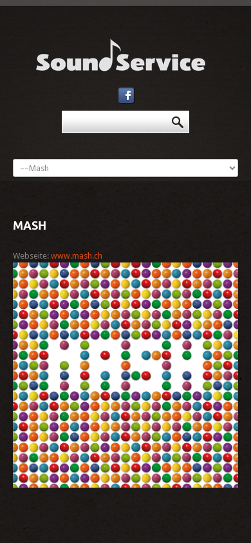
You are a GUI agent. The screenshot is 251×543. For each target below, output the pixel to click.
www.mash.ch (76, 256)
